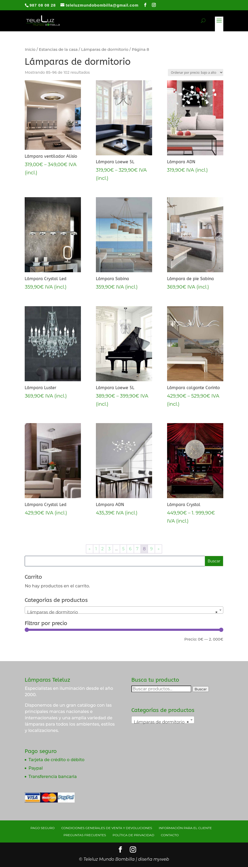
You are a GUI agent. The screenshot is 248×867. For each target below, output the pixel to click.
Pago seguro (42, 828)
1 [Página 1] (96, 548)
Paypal (35, 768)
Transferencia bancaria (52, 776)
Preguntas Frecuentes (85, 835)
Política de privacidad (133, 835)
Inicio (30, 49)
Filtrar (36, 640)
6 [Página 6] (130, 548)
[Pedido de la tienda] (195, 72)
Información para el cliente (185, 828)
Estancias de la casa (58, 49)
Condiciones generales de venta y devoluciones (106, 828)
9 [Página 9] (151, 548)
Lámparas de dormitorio (104, 49)
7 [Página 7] (137, 548)
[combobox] (124, 610)
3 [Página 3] (109, 548)
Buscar (201, 689)
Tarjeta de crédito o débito (56, 759)
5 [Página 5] (123, 548)
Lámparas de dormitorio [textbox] (122, 612)
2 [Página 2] (102, 548)
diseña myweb (153, 859)
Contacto (170, 835)
